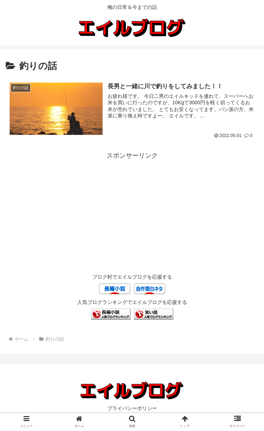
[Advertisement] (132, 211)
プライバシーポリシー (132, 408)
